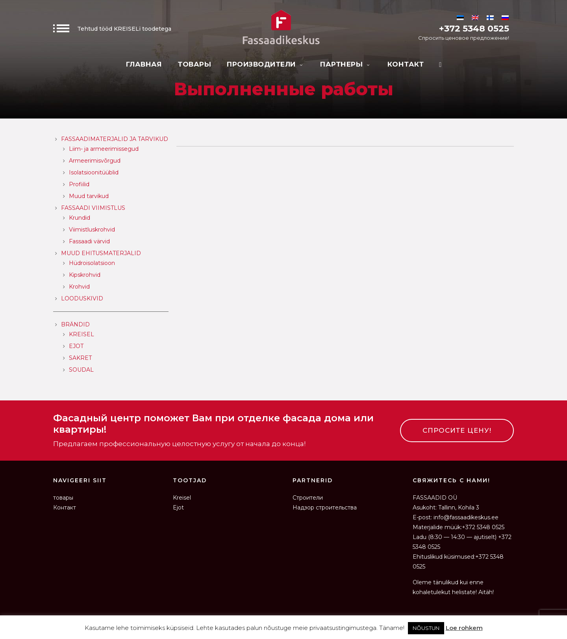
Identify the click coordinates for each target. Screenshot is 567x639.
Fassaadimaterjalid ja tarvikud (114, 139)
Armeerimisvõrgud (94, 160)
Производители (265, 64)
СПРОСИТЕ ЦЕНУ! (456, 430)
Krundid (79, 217)
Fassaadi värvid (89, 241)
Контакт (405, 64)
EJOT (76, 346)
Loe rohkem (464, 628)
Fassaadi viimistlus (93, 207)
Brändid (75, 324)
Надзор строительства (325, 507)
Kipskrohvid (84, 274)
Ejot (178, 507)
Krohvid (79, 286)
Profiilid (79, 184)
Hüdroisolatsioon (92, 263)
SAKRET (80, 357)
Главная (144, 64)
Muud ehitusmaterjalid (101, 253)
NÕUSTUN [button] (426, 628)
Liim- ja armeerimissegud (104, 148)
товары (194, 64)
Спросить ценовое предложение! (463, 38)
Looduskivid (82, 298)
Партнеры (346, 64)
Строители (308, 497)
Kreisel (182, 497)
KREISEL (81, 334)
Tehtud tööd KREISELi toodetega (112, 28)
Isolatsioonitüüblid (94, 172)
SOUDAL (81, 369)
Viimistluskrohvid (92, 229)
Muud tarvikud (89, 196)
